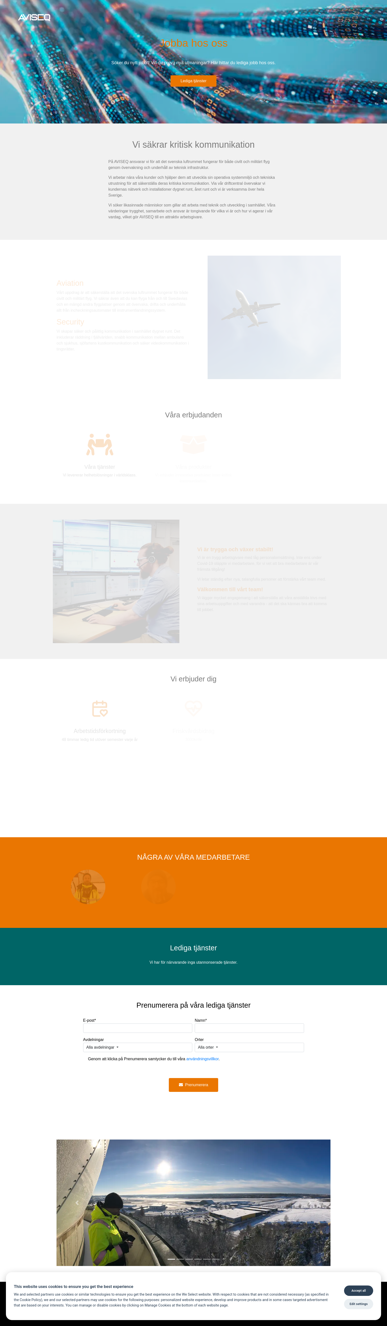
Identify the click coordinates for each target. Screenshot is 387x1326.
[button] (77, 1203)
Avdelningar (93, 1040)
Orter (199, 1040)
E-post (89, 1020)
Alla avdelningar (101, 1047)
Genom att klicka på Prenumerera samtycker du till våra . (154, 1059)
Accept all (358, 1290)
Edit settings (358, 1304)
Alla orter (206, 1047)
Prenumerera (193, 1085)
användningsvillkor (202, 1059)
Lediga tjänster (194, 81)
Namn (201, 1020)
